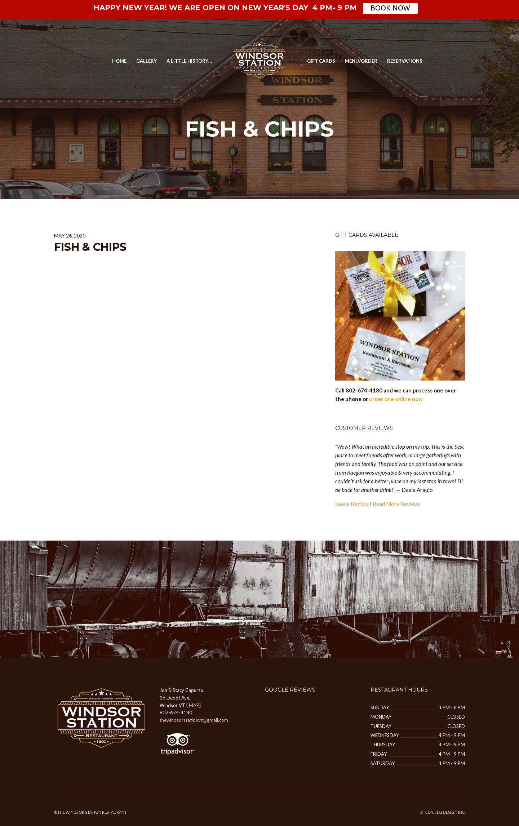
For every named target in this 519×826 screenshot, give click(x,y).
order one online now (396, 399)
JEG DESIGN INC (450, 812)
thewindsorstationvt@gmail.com (194, 720)
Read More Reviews (397, 504)
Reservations (404, 61)
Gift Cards (321, 61)
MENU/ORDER (361, 61)
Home (119, 61)
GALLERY (146, 61)
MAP (194, 705)
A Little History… (189, 61)
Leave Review (351, 504)
